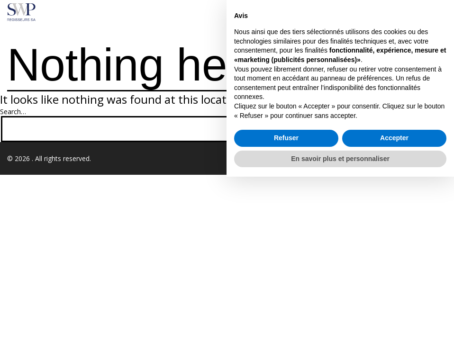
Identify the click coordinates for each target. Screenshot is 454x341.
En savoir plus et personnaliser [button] (340, 322)
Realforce (432, 158)
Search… (13, 111)
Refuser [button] (286, 302)
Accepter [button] (394, 302)
